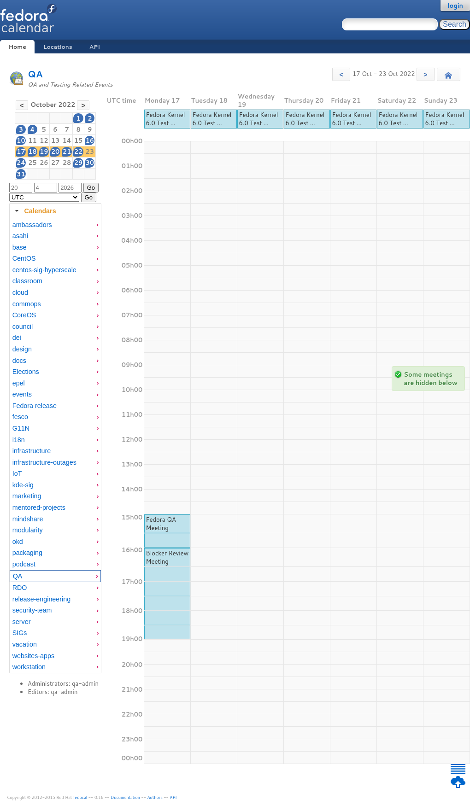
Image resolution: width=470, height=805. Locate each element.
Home (17, 47)
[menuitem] (55, 225)
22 (78, 151)
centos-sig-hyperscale (44, 270)
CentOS (24, 258)
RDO (19, 587)
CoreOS (24, 315)
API (94, 47)
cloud (20, 292)
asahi (20, 235)
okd (17, 541)
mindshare (27, 519)
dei (16, 337)
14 (66, 140)
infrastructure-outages (44, 462)
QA (35, 74)
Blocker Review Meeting (167, 557)
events (22, 394)
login (455, 5)
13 (55, 140)
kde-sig (23, 485)
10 (21, 140)
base (19, 247)
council (22, 326)
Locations (57, 47)
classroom (27, 281)
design (22, 349)
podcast (23, 564)
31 (21, 174)
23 (90, 151)
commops (26, 304)
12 (44, 140)
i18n (18, 439)
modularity (27, 530)
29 (78, 162)
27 (55, 162)
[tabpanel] (55, 446)
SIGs (19, 632)
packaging (27, 552)
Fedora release (34, 405)
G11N (20, 428)
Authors (155, 797)
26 (44, 162)
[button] (341, 74)
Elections (25, 371)
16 (90, 140)
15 (78, 140)
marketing (26, 496)
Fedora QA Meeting (161, 523)
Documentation (125, 797)
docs (19, 360)
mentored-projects (38, 507)
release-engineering (41, 599)
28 (67, 162)
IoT (17, 473)
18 (32, 151)
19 (44, 151)
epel (18, 383)
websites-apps (33, 655)
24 (21, 162)
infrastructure (31, 451)
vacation (24, 644)
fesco (20, 416)
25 (32, 162)
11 (32, 140)
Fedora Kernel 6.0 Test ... (165, 119)
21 (67, 151)
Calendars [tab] (34, 211)
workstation (29, 667)
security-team (32, 610)
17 (21, 151)
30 (90, 162)
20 (55, 151)
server (21, 621)
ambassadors (32, 224)
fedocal (80, 797)
